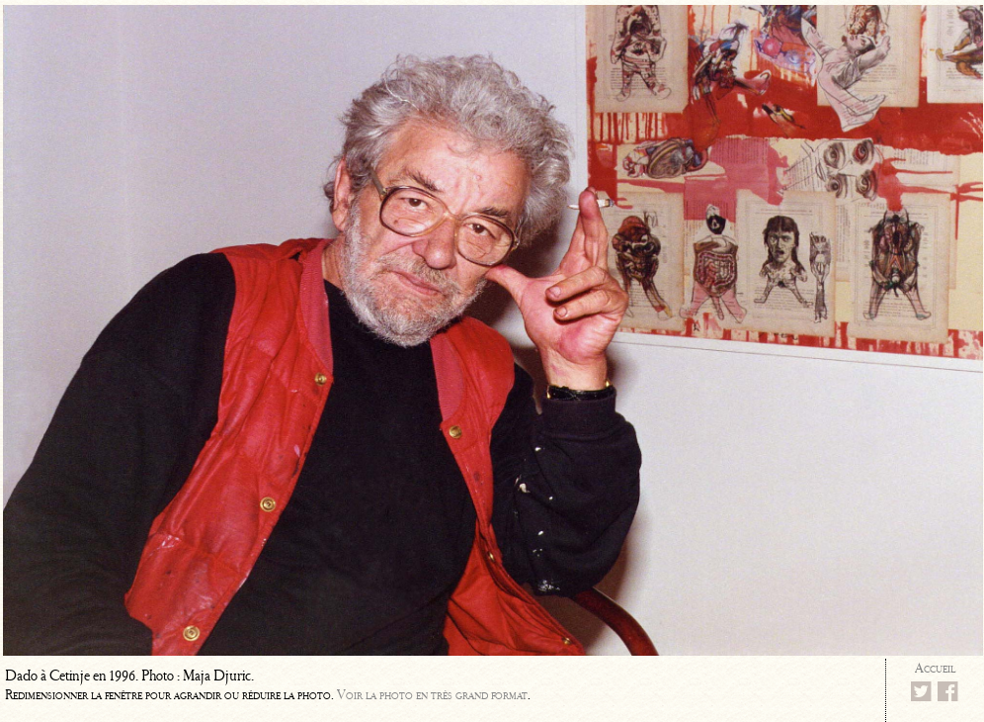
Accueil (935, 668)
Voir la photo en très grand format (432, 694)
